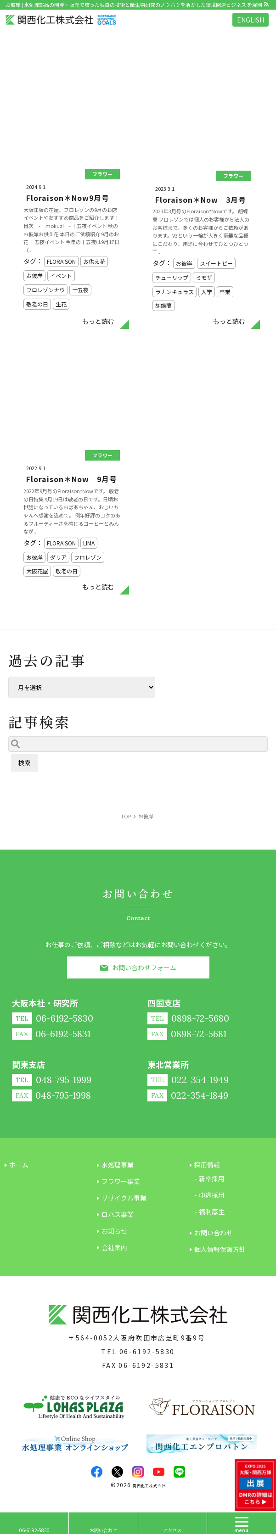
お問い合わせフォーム (144, 967)
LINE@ (179, 1472)
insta (138, 1472)
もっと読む (98, 321)
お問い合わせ (103, 1530)
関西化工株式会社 (149, 1485)
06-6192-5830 (147, 1351)
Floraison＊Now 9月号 (71, 478)
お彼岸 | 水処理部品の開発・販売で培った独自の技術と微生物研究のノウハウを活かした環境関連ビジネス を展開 (134, 4)
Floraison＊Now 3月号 (200, 199)
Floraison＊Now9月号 (67, 197)
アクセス (172, 1530)
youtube (158, 1472)
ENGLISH (250, 19)
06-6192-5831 (146, 1365)
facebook (96, 1472)
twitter (117, 1472)
